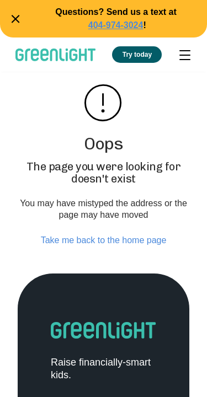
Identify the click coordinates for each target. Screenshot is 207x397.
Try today (137, 54)
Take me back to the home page (104, 240)
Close (13, 18)
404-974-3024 (116, 25)
